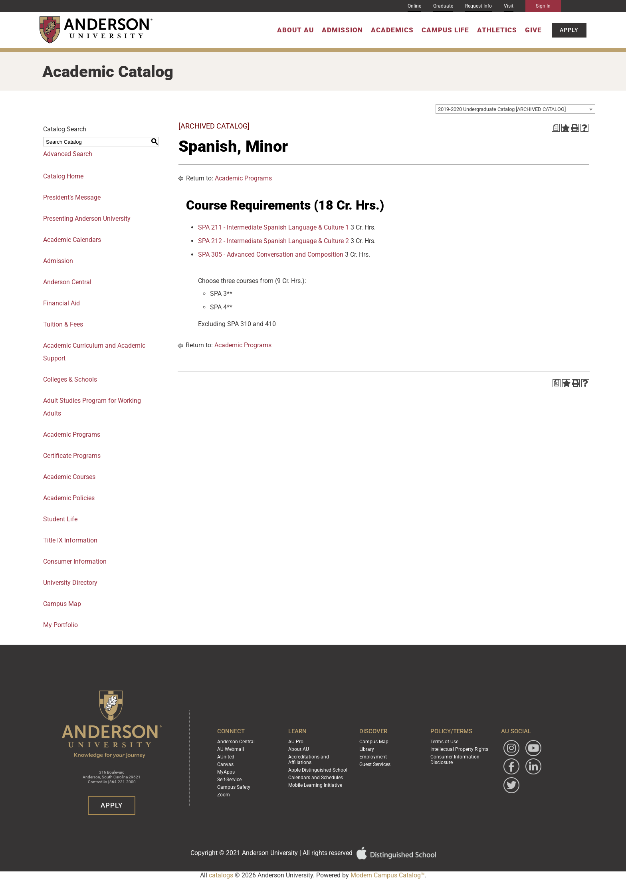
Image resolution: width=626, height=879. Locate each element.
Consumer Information (75, 561)
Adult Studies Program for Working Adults (92, 407)
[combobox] (515, 109)
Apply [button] (569, 30)
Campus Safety (233, 787)
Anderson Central (67, 282)
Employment (373, 757)
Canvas (225, 764)
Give (533, 30)
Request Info (478, 6)
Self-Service (229, 779)
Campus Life (445, 30)
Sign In (543, 6)
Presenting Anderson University (87, 218)
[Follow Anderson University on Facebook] (511, 766)
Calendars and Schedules (315, 777)
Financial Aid (61, 303)
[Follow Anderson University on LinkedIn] (533, 766)
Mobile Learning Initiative (315, 785)
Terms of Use (444, 741)
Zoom (223, 795)
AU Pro (295, 741)
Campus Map (373, 741)
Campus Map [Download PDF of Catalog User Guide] (62, 604)
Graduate (443, 6)
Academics (392, 30)
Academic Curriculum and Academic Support (94, 352)
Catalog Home (63, 176)
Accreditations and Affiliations (308, 759)
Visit (508, 6)
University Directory (70, 582)
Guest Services (374, 764)
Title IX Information (70, 540)
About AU (295, 30)
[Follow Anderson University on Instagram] (511, 748)
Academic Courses (69, 477)
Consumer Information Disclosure (454, 759)
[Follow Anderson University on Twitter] (511, 785)
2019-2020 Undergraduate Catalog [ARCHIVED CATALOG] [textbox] (502, 109)
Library (366, 749)
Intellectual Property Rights (459, 749)
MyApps (226, 772)
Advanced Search (67, 154)
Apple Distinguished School (317, 770)
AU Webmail (230, 749)
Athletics (497, 30)
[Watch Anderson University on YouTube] (533, 748)
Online (414, 6)
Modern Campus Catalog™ (388, 875)
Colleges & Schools (70, 379)
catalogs (221, 875)
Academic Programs (71, 434)
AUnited (225, 757)
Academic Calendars (72, 240)
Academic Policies (69, 498)
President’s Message (72, 197)
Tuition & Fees (63, 324)
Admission (342, 30)
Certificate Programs (72, 455)
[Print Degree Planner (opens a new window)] (556, 128)
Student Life (60, 519)
